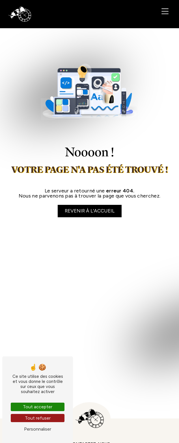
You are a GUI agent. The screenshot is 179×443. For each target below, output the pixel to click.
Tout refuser (38, 418)
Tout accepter (37, 406)
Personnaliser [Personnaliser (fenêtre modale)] (37, 429)
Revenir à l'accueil (90, 211)
